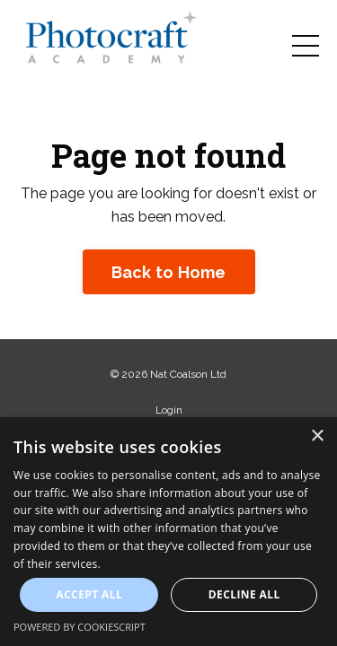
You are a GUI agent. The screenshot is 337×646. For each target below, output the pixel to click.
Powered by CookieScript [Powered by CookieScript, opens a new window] (79, 626)
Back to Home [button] (168, 272)
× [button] (317, 436)
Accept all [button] (89, 594)
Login (168, 410)
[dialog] (168, 531)
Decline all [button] (244, 594)
